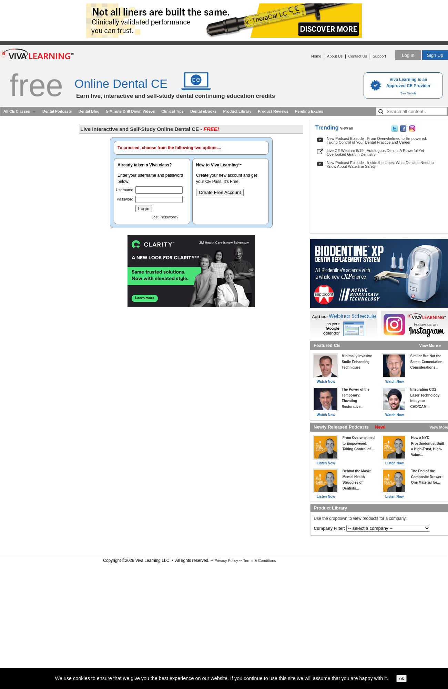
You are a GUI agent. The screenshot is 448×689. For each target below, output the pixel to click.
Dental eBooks (203, 111)
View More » (430, 345)
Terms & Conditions (259, 560)
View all (346, 128)
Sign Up (435, 55)
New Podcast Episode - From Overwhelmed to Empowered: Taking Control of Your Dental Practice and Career (377, 140)
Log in (408, 55)
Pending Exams (309, 111)
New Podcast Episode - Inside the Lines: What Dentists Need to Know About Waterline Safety (380, 164)
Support (379, 56)
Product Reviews (273, 111)
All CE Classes (16, 111)
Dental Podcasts (57, 111)
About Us (335, 56)
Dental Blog (89, 111)
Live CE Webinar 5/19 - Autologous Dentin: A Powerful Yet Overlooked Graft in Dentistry (375, 152)
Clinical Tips (172, 111)
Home (316, 56)
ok (401, 678)
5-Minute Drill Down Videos (130, 111)
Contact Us (357, 56)
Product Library (237, 111)
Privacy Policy (226, 560)
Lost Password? (164, 217)
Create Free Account (220, 192)
